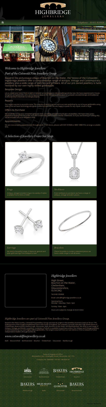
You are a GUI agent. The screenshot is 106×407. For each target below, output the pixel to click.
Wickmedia (97, 404)
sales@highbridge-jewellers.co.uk (68, 298)
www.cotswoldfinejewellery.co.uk (25, 336)
